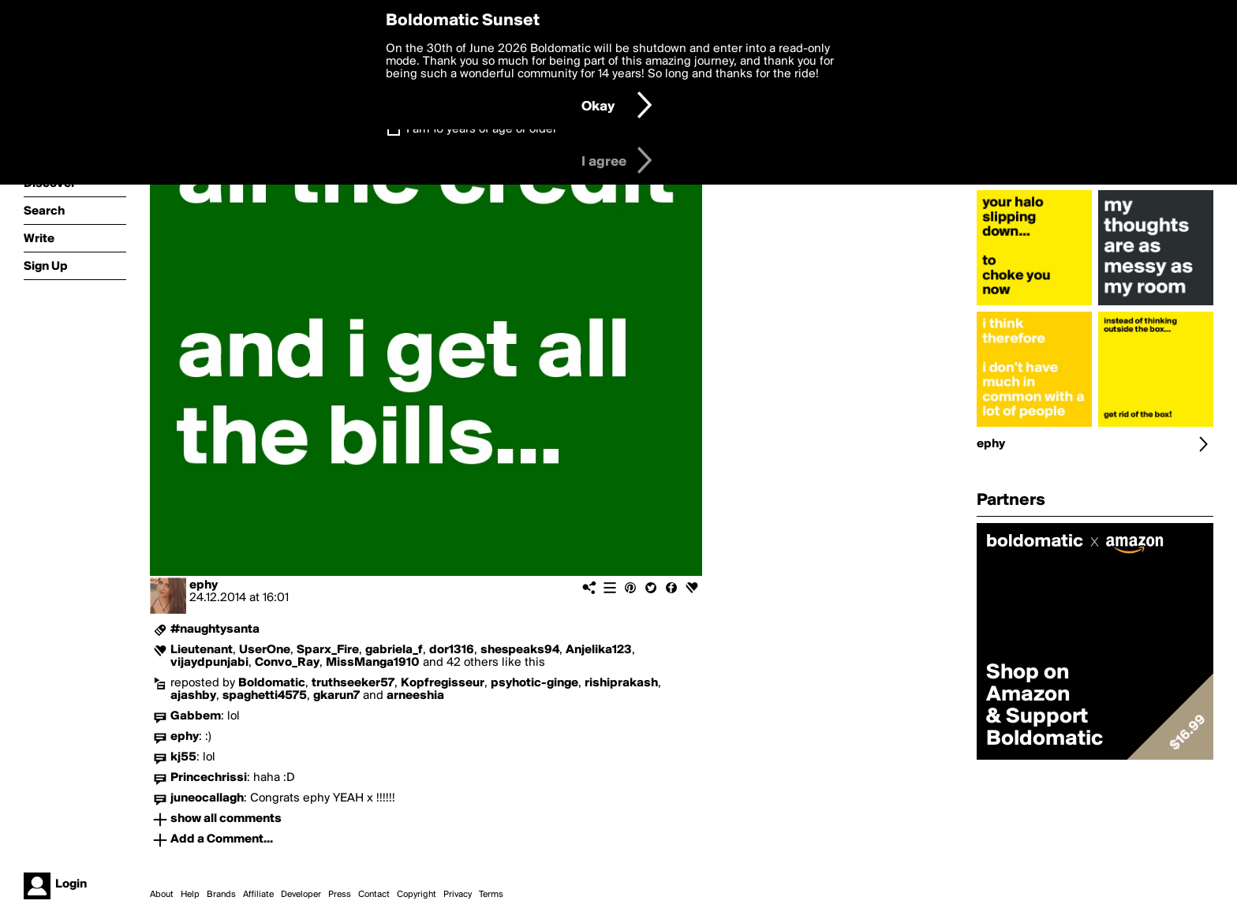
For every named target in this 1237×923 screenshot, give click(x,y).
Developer (301, 894)
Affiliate (258, 894)
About (162, 894)
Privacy (457, 894)
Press (339, 894)
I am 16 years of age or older (481, 129)
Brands (221, 894)
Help (190, 894)
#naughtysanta (215, 629)
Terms (491, 894)
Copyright (416, 894)
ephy (203, 585)
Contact (374, 894)
